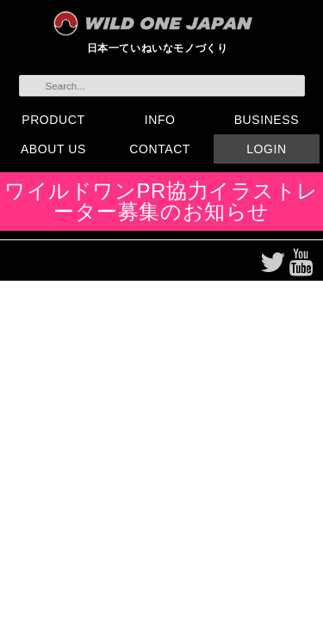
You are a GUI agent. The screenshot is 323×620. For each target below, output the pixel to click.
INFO (160, 120)
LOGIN (266, 149)
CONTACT (159, 149)
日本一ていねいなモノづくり (157, 47)
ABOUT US (53, 149)
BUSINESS (266, 120)
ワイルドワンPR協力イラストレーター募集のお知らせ (161, 201)
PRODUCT (53, 120)
